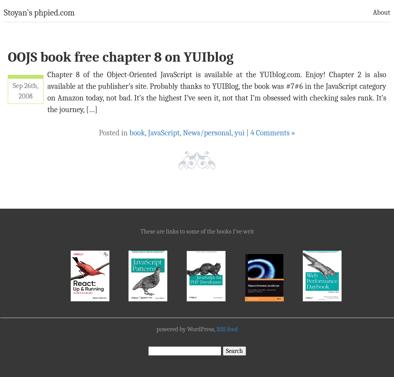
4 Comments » (272, 132)
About (381, 13)
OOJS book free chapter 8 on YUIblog (121, 57)
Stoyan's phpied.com (39, 13)
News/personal (207, 132)
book (137, 132)
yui (239, 132)
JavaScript (164, 132)
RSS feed (227, 329)
